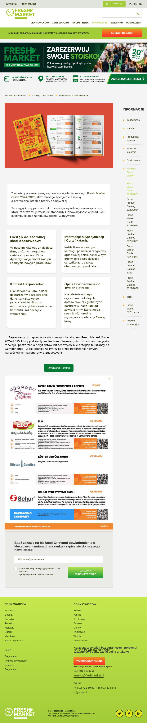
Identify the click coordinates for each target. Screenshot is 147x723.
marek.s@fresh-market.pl (89, 675)
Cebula (8, 614)
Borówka (78, 610)
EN (135, 4)
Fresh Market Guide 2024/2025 (132, 189)
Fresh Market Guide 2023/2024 (132, 220)
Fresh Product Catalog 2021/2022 (132, 283)
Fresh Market (28, 3)
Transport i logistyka (133, 150)
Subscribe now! (122, 32)
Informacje (99, 22)
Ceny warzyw (60, 22)
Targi (129, 296)
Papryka (9, 619)
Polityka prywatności (16, 660)
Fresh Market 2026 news (133, 309)
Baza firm (116, 22)
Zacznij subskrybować (85, 572)
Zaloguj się (116, 4)
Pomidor (9, 623)
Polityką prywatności (45, 568)
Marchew (10, 636)
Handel (131, 128)
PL (130, 4)
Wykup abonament (89, 660)
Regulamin (10, 656)
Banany (78, 623)
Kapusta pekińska (14, 640)
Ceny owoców (39, 22)
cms (60, 716)
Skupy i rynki (80, 22)
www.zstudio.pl (71, 716)
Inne (8, 650)
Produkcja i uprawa (133, 138)
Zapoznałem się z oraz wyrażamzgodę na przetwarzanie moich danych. (39, 571)
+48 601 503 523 (84, 670)
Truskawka (79, 619)
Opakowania (133, 160)
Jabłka (77, 614)
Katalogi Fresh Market (131, 172)
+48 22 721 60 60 (84, 687)
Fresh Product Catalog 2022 (131, 267)
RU (140, 4)
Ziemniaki (10, 610)
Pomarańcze (80, 640)
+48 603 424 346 (106, 687)
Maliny (77, 627)
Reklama (9, 665)
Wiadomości (133, 119)
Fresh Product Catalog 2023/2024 (132, 204)
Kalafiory (9, 627)
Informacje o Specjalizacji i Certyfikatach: (84, 238)
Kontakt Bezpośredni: (27, 284)
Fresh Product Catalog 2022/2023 (132, 236)
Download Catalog (59, 367)
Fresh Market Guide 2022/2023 (132, 251)
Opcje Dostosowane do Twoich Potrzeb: (82, 286)
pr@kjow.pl (80, 692)
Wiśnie (77, 636)
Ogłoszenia (133, 22)
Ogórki (8, 631)
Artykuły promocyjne (133, 322)
